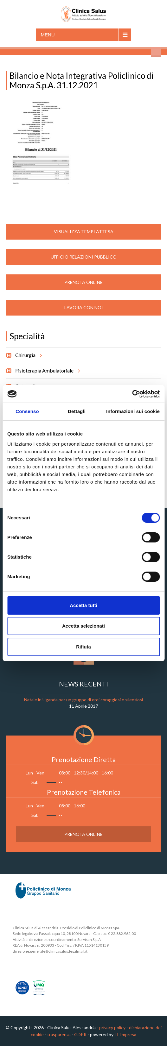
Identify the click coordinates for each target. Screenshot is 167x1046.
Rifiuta (83, 646)
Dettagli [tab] (77, 411)
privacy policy (112, 1027)
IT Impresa (125, 1034)
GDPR (80, 1034)
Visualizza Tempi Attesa (83, 231)
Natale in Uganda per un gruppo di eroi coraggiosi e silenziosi (83, 699)
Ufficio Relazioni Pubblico (84, 257)
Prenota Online (83, 282)
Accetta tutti (83, 605)
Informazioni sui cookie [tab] (133, 411)
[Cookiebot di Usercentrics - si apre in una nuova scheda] (132, 394)
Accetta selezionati (83, 626)
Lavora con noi (83, 307)
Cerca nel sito (156, 52)
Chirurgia (27, 355)
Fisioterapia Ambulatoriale (46, 370)
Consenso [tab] (27, 411)
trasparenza (59, 1034)
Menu (48, 34)
